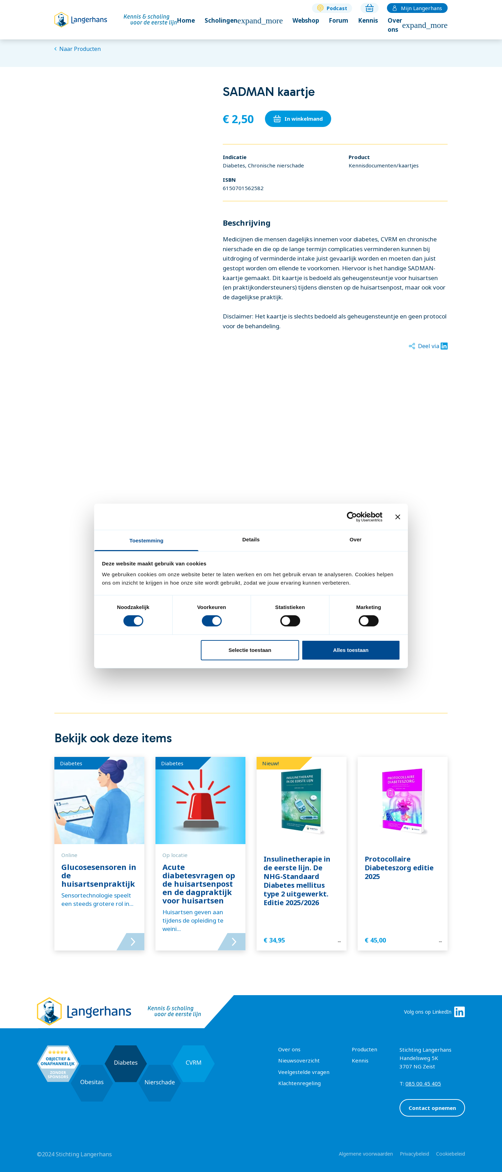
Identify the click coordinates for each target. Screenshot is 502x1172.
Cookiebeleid (450, 1153)
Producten (364, 1049)
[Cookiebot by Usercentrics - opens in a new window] (351, 516)
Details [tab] (251, 539)
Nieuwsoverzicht (299, 1060)
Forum (338, 20)
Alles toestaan (351, 650)
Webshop (305, 20)
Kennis (368, 20)
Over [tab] (356, 539)
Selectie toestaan (250, 650)
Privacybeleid (414, 1153)
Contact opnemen (432, 1107)
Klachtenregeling (299, 1083)
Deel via (428, 346)
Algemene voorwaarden (366, 1153)
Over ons (418, 24)
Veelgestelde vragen (303, 1071)
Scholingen (244, 20)
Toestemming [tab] (146, 540)
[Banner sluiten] (397, 516)
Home (186, 20)
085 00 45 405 (423, 1083)
